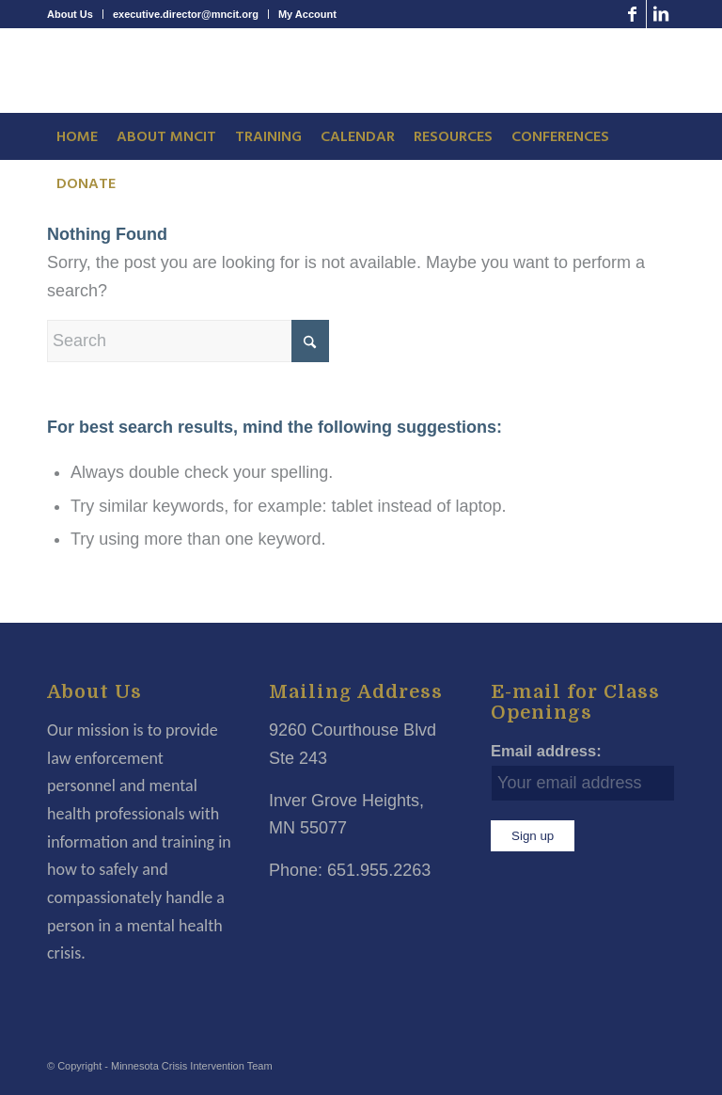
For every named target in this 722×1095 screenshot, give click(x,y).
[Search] (188, 341)
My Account (307, 14)
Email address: (546, 751)
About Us (70, 14)
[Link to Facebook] (632, 14)
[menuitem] (75, 14)
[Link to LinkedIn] (661, 14)
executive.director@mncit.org (186, 14)
